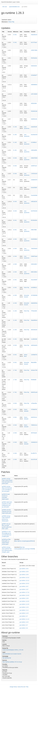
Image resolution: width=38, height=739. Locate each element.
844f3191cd (34, 417)
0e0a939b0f (34, 187)
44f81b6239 (34, 201)
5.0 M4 (15, 158)
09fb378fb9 (34, 229)
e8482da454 (34, 345)
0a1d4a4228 (34, 134)
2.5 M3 (15, 433)
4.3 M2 (15, 272)
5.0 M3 (15, 201)
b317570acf (34, 42)
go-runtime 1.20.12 (24, 583)
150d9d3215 (34, 442)
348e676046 (34, 158)
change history (13, 686)
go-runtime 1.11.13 (24, 619)
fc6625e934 (34, 65)
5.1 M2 (15, 134)
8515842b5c (34, 220)
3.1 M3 (15, 320)
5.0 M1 (15, 220)
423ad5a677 (34, 75)
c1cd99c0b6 (34, 339)
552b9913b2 (34, 111)
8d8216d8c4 (34, 272)
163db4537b (34, 179)
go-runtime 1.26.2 (24, 568)
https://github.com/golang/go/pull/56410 (24, 541)
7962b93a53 (34, 248)
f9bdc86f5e (34, 362)
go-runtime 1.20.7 (24, 586)
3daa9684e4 (34, 320)
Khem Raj (11, 21)
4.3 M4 (15, 239)
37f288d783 (34, 409)
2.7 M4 (15, 370)
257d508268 (34, 295)
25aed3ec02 (34, 34)
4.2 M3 (15, 295)
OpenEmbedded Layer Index (10, 2)
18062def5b (34, 150)
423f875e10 (34, 165)
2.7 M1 (15, 392)
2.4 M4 (15, 453)
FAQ (27, 686)
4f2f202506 (34, 103)
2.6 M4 (15, 403)
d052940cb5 (34, 329)
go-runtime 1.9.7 (24, 616)
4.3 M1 (15, 279)
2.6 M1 (15, 417)
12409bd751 (34, 354)
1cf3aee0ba (34, 403)
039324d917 (34, 264)
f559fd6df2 (33, 379)
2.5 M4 (15, 425)
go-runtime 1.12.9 (24, 607)
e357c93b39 (34, 94)
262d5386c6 (34, 239)
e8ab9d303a (34, 303)
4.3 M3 (15, 264)
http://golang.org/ (6, 657)
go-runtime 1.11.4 (24, 610)
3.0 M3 (15, 345)
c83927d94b (34, 50)
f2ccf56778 (34, 453)
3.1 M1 (15, 339)
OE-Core (4, 6)
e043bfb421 (34, 287)
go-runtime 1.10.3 (24, 622)
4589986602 (34, 84)
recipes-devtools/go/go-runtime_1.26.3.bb (12, 649)
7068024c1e (34, 425)
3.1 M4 (15, 311)
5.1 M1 (15, 150)
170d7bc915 (34, 173)
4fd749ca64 (34, 433)
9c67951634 (34, 211)
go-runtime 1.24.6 (24, 574)
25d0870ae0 (34, 256)
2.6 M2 (15, 409)
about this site (21, 686)
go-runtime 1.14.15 (24, 604)
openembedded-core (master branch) (11, 653)
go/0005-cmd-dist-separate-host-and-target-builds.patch (6, 511)
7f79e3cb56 (34, 311)
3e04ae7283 (34, 370)
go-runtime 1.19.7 (24, 589)
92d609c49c (34, 119)
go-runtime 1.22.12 (24, 577)
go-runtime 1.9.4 (24, 628)
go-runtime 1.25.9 (24, 571)
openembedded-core (14, 6)
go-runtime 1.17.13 (24, 592)
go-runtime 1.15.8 (24, 598)
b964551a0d (34, 392)
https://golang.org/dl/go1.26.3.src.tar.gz (12, 662)
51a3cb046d (34, 195)
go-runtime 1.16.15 (24, 595)
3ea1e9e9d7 (34, 279)
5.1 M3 (15, 126)
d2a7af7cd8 (34, 459)
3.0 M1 (15, 354)
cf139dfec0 (34, 142)
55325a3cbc (34, 58)
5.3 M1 (15, 34)
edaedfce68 (34, 126)
